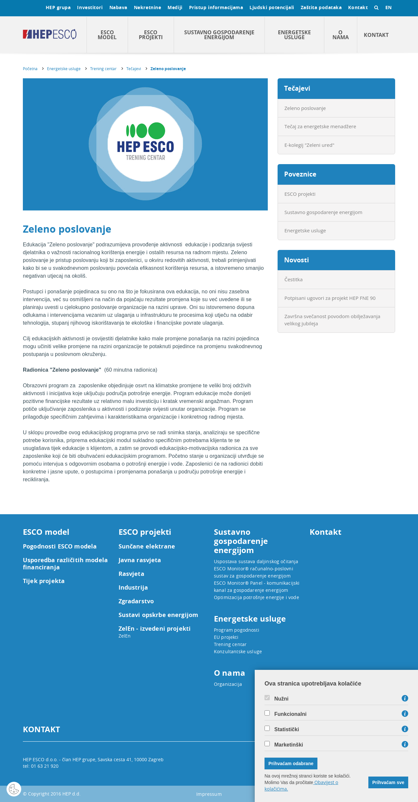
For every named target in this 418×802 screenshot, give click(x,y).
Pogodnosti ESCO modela (60, 546)
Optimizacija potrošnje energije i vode (256, 597)
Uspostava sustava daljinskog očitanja (256, 561)
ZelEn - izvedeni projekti (155, 628)
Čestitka (293, 279)
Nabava (118, 7)
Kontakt (358, 7)
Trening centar (103, 68)
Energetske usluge (294, 35)
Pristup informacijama (216, 7)
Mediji (175, 7)
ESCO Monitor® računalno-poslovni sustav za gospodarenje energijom (253, 572)
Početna (30, 68)
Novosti (296, 259)
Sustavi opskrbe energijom (159, 615)
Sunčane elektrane (147, 546)
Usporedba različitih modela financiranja (65, 564)
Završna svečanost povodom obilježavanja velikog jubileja (332, 319)
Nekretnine (147, 7)
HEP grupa (58, 7)
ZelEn (125, 636)
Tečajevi (133, 68)
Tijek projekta (44, 581)
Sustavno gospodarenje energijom (219, 35)
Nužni (281, 699)
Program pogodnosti (236, 630)
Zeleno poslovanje (168, 68)
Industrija (133, 587)
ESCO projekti (151, 35)
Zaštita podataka (321, 7)
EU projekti (226, 637)
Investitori (90, 7)
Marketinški (288, 745)
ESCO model (107, 35)
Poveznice (300, 174)
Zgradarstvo (136, 601)
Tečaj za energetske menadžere (320, 126)
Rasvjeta (131, 574)
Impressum (208, 794)
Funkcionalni (290, 714)
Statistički (286, 729)
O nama (340, 35)
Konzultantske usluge (238, 651)
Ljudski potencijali (271, 7)
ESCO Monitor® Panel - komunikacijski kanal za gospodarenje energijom (256, 586)
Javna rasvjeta (140, 560)
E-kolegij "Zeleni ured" (309, 145)
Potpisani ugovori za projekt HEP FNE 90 (330, 298)
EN (388, 7)
